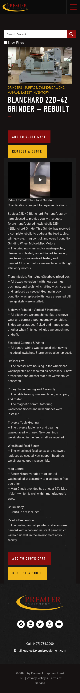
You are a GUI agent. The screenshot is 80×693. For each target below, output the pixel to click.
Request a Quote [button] (27, 151)
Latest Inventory (35, 92)
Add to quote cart (29, 137)
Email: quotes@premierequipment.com (40, 650)
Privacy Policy (36, 678)
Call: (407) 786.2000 (40, 644)
